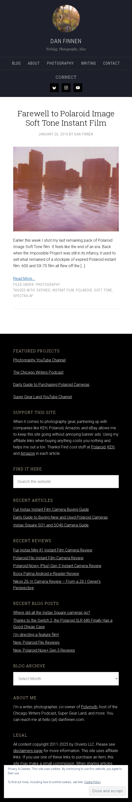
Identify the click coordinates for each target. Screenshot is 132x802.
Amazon (28, 453)
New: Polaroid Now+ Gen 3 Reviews (44, 650)
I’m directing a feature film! (36, 634)
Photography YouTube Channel (39, 360)
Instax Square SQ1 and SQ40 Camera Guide (51, 525)
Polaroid (84, 290)
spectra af (23, 296)
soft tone (103, 290)
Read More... (24, 278)
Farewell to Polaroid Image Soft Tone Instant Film (66, 118)
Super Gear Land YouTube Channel (42, 397)
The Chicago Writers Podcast (38, 372)
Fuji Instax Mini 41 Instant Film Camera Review (52, 550)
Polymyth (89, 707)
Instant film (63, 290)
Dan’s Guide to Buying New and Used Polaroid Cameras (60, 517)
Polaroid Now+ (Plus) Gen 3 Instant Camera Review (57, 565)
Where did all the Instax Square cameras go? (51, 612)
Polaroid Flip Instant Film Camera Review (48, 558)
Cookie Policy (92, 782)
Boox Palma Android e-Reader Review (46, 573)
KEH (110, 447)
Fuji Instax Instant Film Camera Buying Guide (51, 509)
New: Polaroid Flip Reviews (36, 642)
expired (43, 290)
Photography (48, 285)
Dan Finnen (66, 41)
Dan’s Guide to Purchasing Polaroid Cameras (51, 384)
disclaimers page (28, 750)
